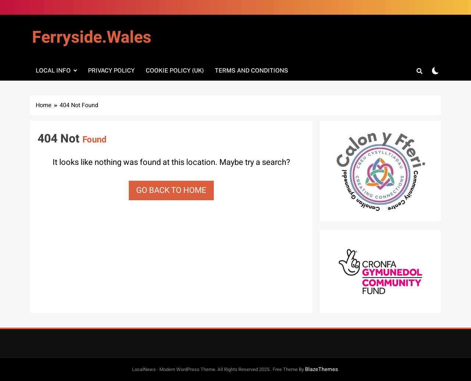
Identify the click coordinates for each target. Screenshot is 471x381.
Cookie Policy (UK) (175, 70)
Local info (53, 70)
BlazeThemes (321, 369)
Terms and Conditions (251, 70)
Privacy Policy (111, 70)
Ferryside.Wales (91, 37)
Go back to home (171, 190)
